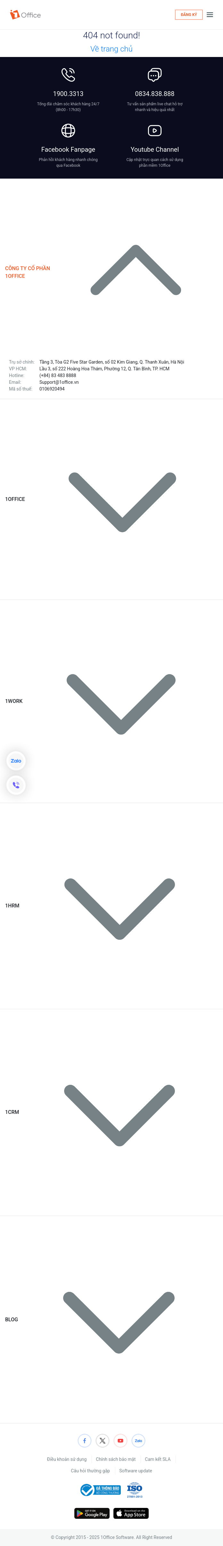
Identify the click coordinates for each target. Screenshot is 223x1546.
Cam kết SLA (157, 1459)
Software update (135, 1470)
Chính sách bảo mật (116, 1459)
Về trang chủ (111, 48)
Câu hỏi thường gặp (90, 1470)
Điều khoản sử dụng (67, 1459)
